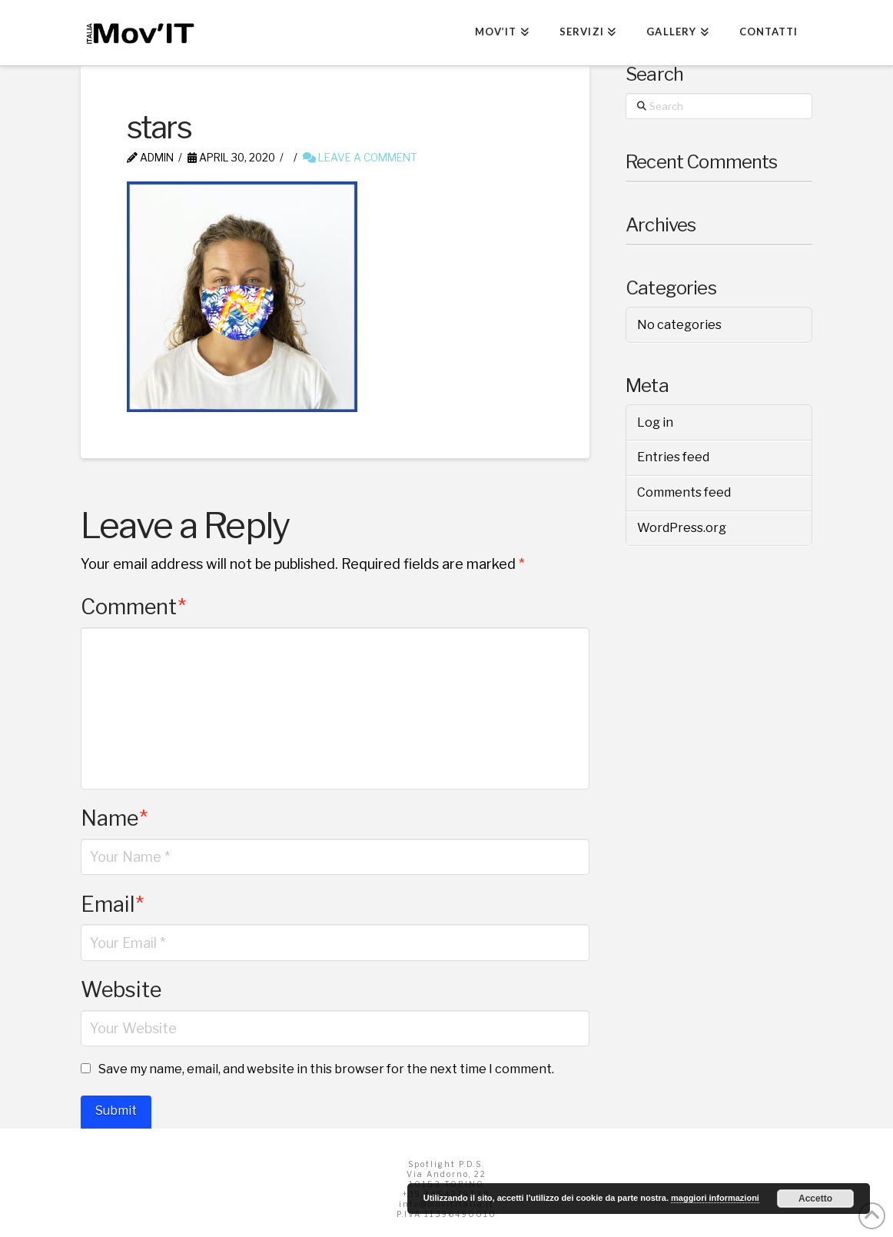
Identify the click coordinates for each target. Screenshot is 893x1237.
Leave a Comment (360, 157)
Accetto (815, 1198)
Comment (133, 607)
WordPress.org (681, 527)
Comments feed (684, 492)
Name (114, 818)
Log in (655, 422)
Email (112, 904)
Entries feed (673, 457)
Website (121, 990)
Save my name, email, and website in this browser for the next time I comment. (326, 1069)
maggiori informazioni (715, 1197)
